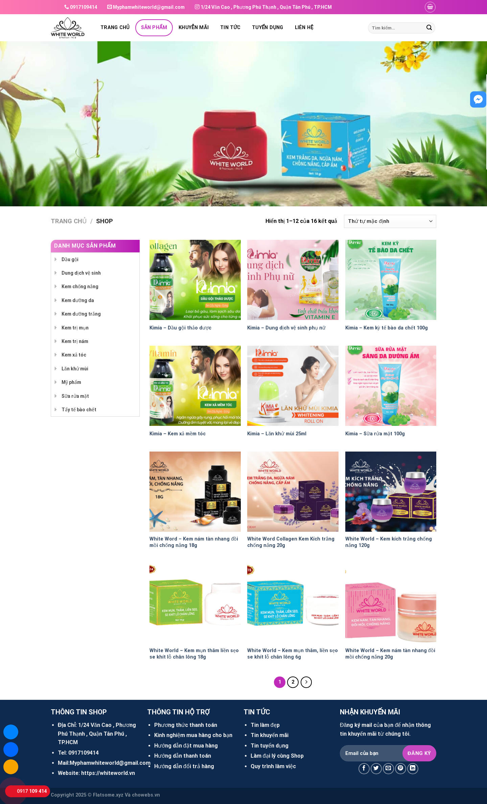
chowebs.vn (146, 795)
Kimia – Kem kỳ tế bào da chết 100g (386, 328)
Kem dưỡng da (78, 300)
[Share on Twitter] (376, 768)
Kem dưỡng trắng (81, 314)
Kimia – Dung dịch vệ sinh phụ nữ (286, 328)
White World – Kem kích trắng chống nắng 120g (388, 542)
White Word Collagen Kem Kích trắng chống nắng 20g (290, 542)
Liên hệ (304, 27)
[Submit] (429, 28)
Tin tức (230, 27)
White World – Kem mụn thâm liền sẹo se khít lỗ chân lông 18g (194, 654)
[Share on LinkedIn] (412, 768)
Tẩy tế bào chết (79, 409)
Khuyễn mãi (194, 27)
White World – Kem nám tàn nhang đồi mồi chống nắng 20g (390, 654)
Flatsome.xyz (108, 795)
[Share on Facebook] (364, 768)
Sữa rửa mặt (75, 396)
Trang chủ (115, 27)
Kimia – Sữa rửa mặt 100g (375, 434)
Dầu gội (70, 259)
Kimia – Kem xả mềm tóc (177, 434)
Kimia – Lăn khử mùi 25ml (276, 434)
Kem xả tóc (74, 355)
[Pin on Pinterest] (400, 768)
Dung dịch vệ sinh (81, 273)
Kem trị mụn (75, 327)
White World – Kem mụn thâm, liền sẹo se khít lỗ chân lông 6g (292, 654)
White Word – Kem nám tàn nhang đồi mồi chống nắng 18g (193, 542)
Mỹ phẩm (71, 382)
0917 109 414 (32, 791)
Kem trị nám (75, 341)
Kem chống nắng (80, 286)
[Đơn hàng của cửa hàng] (390, 221)
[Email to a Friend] (388, 768)
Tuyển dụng (267, 27)
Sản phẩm (154, 27)
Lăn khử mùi (75, 368)
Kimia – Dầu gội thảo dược (180, 328)
